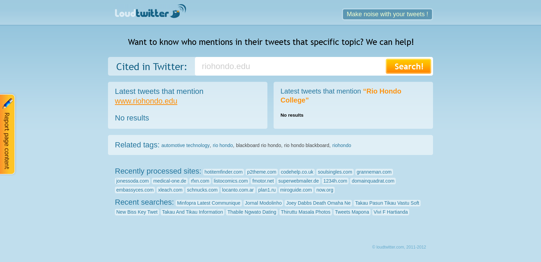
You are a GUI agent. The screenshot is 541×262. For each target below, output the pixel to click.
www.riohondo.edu (146, 101)
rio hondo (223, 145)
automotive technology (185, 145)
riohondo (341, 145)
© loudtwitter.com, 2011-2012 (399, 247)
